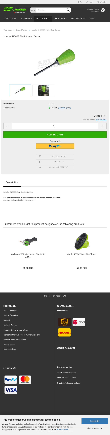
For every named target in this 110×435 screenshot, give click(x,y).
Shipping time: (9, 108)
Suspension (26, 19)
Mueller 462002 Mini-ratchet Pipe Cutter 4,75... (28, 255)
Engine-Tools (60, 19)
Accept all (94, 421)
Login (89, 2)
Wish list (102, 2)
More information (94, 428)
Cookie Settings (9, 349)
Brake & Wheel (43, 19)
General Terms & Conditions (14, 340)
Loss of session (9, 310)
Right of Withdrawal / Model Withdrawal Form (21, 335)
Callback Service (10, 325)
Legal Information (10, 315)
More (92, 19)
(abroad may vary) (64, 108)
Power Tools (10, 19)
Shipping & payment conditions (15, 330)
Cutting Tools (78, 19)
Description (12, 182)
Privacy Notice (62, 429)
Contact (6, 320)
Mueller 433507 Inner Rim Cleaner (82, 254)
